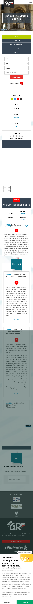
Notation (16, 133)
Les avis (16, 52)
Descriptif (16, 41)
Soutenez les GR (16, 542)
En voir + (16, 319)
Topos (16, 48)
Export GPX (7, 187)
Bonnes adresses (16, 44)
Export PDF (7, 190)
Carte (16, 37)
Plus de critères (14, 83)
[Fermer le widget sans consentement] (24, 555)
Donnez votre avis (14, 479)
